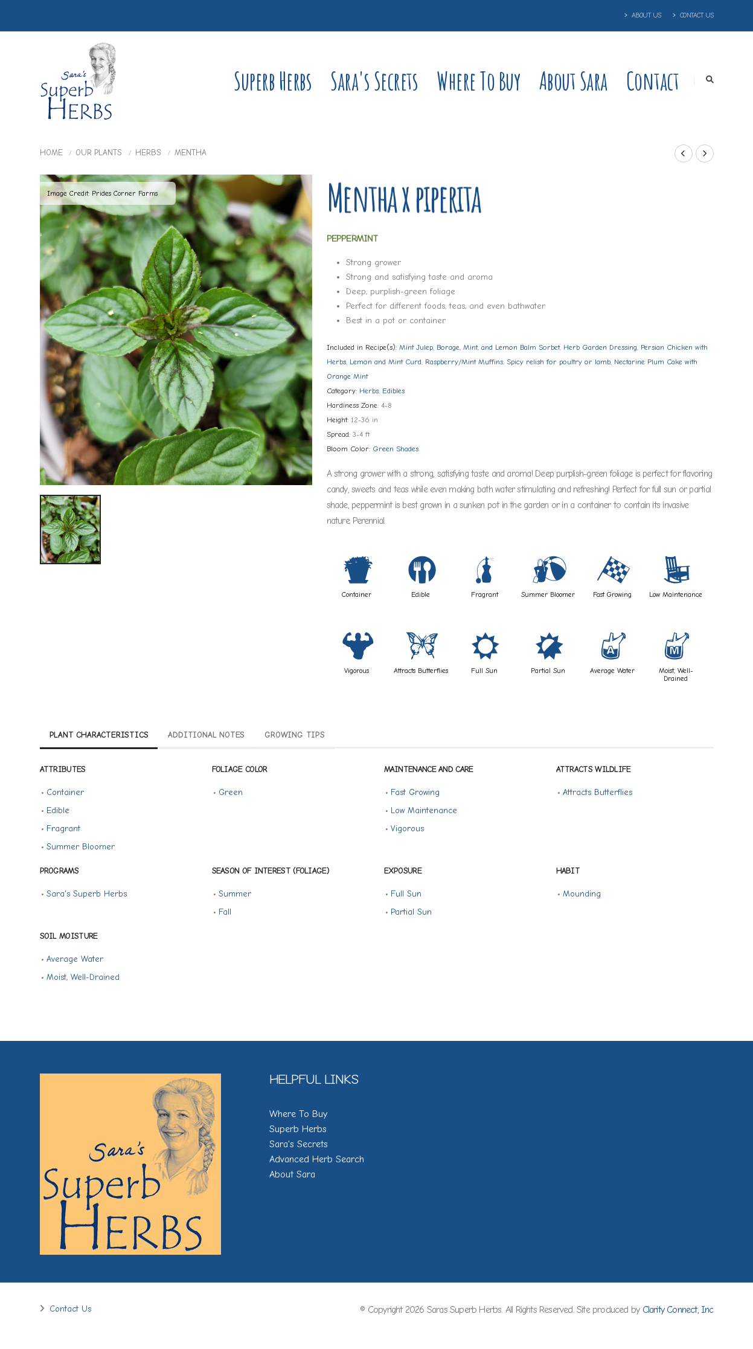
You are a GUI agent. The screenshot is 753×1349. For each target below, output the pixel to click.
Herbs (148, 152)
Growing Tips (294, 735)
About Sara (573, 80)
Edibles (393, 391)
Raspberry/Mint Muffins (464, 362)
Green (231, 792)
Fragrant (484, 594)
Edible (420, 594)
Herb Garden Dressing (600, 347)
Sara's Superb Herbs (86, 894)
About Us (643, 15)
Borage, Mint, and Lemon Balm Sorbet (498, 347)
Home (51, 152)
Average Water (612, 670)
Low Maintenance (675, 594)
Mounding (582, 894)
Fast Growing (612, 594)
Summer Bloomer (548, 594)
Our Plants (98, 152)
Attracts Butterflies (421, 670)
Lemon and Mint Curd (385, 362)
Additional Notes (206, 735)
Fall (225, 912)
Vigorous (356, 670)
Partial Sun (548, 670)
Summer (235, 894)
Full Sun (484, 670)
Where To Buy (298, 1114)
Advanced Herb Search (316, 1159)
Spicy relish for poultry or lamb (558, 362)
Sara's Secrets (374, 80)
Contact (652, 80)
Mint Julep (416, 347)
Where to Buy (479, 80)
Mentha (191, 152)
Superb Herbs (273, 80)
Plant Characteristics (99, 735)
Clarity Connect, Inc (678, 1309)
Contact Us (693, 15)
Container (356, 594)
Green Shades (395, 449)
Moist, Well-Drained (676, 674)
